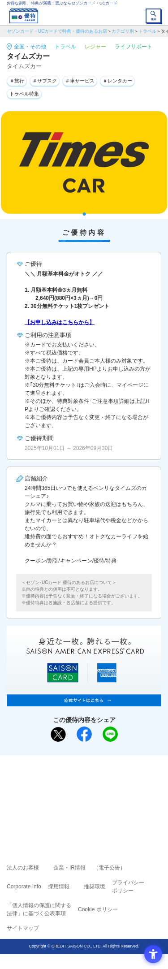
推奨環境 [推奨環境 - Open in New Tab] (94, 886)
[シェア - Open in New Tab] (84, 734)
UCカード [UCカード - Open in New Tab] (108, 794)
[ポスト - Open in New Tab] (58, 734)
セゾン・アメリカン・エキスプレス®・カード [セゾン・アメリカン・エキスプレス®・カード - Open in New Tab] (80, 805)
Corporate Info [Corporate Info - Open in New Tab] (24, 886)
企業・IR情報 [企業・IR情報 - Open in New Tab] (69, 868)
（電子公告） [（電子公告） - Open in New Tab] (109, 868)
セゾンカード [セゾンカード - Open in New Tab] (57, 794)
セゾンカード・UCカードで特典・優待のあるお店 (57, 31)
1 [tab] (84, 214)
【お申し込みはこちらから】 (60, 322)
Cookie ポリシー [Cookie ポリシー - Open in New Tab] (98, 909)
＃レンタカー (117, 80)
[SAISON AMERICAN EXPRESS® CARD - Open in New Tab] (84, 701)
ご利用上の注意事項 (48, 781)
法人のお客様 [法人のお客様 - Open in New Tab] (23, 868)
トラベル (147, 31)
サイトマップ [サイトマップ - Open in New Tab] (23, 928)
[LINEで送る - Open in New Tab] (110, 734)
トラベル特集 (24, 93)
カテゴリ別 (123, 31)
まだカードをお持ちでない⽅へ (80, 765)
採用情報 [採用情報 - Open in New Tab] (58, 886)
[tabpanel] (84, 163)
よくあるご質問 (119, 781)
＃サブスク (44, 80)
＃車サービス (80, 80)
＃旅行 (16, 80)
